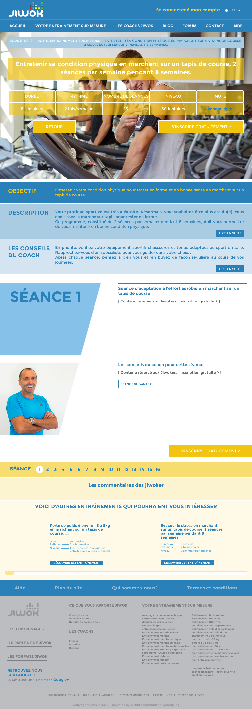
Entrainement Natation (156, 656)
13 (134, 469)
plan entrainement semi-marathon (213, 656)
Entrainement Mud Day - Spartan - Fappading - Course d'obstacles (163, 651)
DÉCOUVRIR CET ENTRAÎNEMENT (76, 563)
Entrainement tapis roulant (208, 615)
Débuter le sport (152, 625)
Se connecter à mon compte (188, 10)
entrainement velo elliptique (209, 632)
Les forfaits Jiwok (27, 656)
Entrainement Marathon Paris (160, 632)
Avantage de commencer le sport (163, 615)
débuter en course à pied (157, 622)
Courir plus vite (78, 615)
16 (157, 469)
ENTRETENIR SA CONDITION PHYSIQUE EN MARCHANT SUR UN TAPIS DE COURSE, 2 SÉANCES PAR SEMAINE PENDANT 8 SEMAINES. (163, 42)
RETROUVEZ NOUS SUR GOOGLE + (25, 672)
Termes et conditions (212, 588)
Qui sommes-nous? (135, 588)
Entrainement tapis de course (160, 663)
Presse (158, 695)
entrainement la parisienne (158, 629)
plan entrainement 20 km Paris (211, 649)
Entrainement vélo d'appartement (213, 629)
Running (74, 647)
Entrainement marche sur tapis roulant (166, 646)
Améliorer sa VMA (80, 618)
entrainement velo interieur (208, 635)
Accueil (17, 26)
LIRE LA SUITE (230, 233)
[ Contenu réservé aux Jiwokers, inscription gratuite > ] (169, 301)
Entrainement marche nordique (161, 639)
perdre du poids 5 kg (205, 642)
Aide (238, 26)
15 (149, 469)
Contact (215, 26)
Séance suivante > (136, 384)
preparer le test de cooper (208, 668)
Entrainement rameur (155, 659)
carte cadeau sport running (159, 618)
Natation (74, 644)
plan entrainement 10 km (207, 646)
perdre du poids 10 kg (205, 639)
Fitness (73, 641)
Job (170, 695)
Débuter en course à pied (84, 622)
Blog (168, 26)
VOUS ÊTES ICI (22, 41)
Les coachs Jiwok (134, 26)
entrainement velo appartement (211, 625)
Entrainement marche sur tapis (161, 642)
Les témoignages (25, 629)
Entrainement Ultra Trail (206, 622)
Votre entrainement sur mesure (70, 26)
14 (142, 469)
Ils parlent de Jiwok (29, 642)
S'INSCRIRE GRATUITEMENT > (201, 126)
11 (118, 469)
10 (110, 469)
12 (126, 469)
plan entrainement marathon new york (215, 653)
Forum (189, 26)
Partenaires (185, 695)
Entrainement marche (155, 635)
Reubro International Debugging (155, 705)
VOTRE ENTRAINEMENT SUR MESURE (69, 41)
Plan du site (69, 588)
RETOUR (54, 126)
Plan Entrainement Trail (206, 660)
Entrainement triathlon (206, 618)
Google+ (61, 679)
